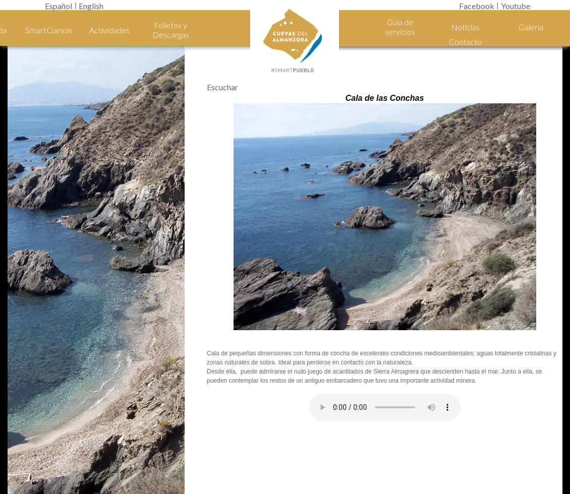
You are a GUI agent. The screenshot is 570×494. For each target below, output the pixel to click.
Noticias (465, 27)
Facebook (476, 6)
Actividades (109, 30)
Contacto (465, 41)
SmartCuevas (48, 30)
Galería (531, 27)
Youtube (515, 6)
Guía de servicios (400, 26)
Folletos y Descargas (170, 29)
